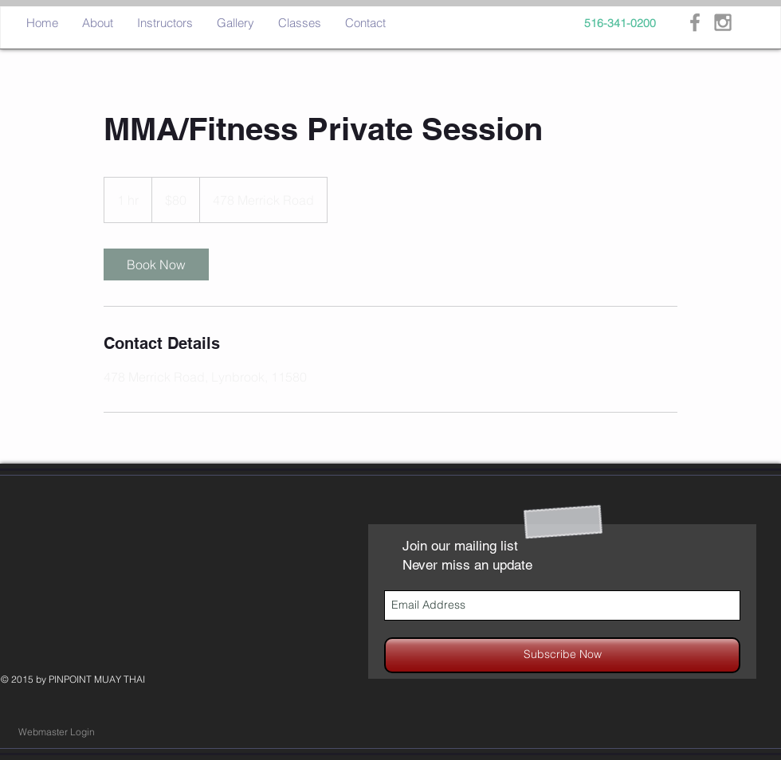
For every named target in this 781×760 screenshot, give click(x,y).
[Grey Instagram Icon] (723, 22)
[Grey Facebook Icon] (695, 22)
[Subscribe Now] (562, 655)
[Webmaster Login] (56, 732)
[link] (156, 264)
